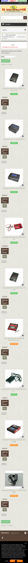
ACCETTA (20, 560)
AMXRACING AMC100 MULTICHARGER (14, 188)
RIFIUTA (12, 560)
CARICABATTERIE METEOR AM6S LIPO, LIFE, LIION (14, 89)
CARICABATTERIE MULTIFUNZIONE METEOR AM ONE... (14, 339)
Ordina (2, 56)
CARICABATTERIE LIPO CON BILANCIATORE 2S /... (14, 390)
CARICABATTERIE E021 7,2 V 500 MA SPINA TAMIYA (14, 491)
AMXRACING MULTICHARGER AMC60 (14, 139)
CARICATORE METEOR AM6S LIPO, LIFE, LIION (14, 288)
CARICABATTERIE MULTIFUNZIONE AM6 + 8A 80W (14, 440)
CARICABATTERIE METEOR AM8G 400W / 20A (14, 238)
